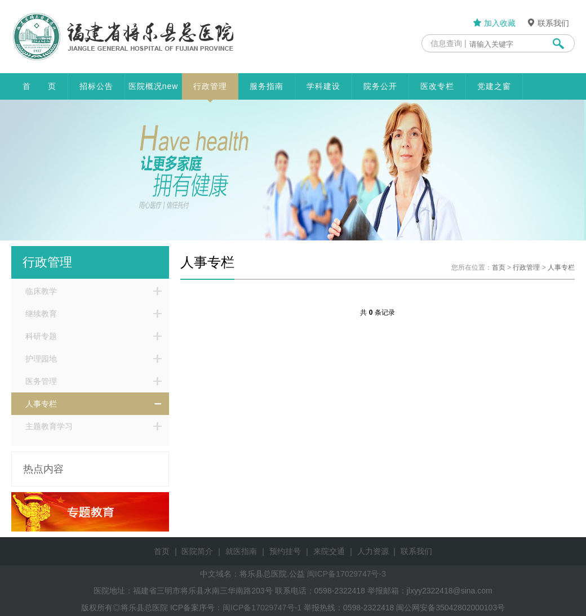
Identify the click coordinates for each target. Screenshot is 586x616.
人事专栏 (41, 403)
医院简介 (197, 551)
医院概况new (153, 86)
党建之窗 (494, 86)
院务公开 (380, 86)
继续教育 (41, 313)
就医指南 (241, 551)
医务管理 (41, 381)
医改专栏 (437, 86)
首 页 (39, 86)
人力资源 (373, 551)
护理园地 (41, 358)
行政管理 (210, 91)
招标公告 (96, 86)
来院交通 (329, 551)
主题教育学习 (49, 426)
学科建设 (323, 86)
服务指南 (266, 86)
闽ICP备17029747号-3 (346, 573)
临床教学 (41, 291)
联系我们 (547, 23)
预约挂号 (285, 551)
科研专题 (41, 336)
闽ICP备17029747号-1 (262, 607)
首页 (498, 267)
